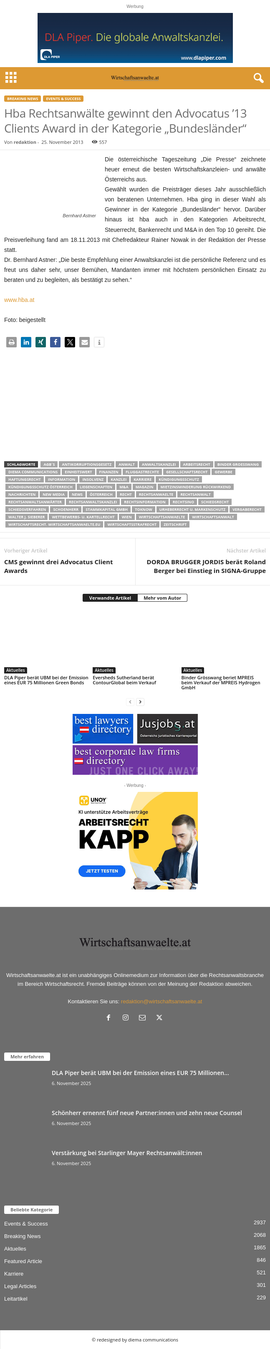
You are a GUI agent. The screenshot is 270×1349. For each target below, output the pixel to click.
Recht (126, 494)
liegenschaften (96, 487)
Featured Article (23, 1261)
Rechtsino (183, 502)
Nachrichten (21, 494)
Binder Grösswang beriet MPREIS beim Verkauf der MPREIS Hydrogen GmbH (221, 682)
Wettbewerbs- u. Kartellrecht (83, 517)
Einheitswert (78, 472)
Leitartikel (16, 1299)
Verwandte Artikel (110, 598)
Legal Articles (20, 1286)
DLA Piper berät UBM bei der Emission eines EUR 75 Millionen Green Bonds (46, 680)
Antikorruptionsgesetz (86, 464)
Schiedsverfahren (27, 509)
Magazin (145, 487)
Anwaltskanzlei (159, 464)
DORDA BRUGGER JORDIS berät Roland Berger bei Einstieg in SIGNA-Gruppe (206, 566)
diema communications (33, 472)
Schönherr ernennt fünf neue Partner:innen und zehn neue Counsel (147, 1113)
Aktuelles (15, 670)
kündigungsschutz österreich (40, 487)
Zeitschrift (175, 524)
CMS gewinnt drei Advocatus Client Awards (58, 566)
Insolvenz (92, 479)
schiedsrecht (215, 502)
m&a (123, 487)
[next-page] (140, 701)
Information (62, 479)
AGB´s (49, 464)
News (77, 494)
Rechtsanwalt (195, 494)
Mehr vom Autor (162, 598)
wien (127, 517)
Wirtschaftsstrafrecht (131, 524)
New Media (54, 494)
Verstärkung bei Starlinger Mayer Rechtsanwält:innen (127, 1153)
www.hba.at (19, 299)
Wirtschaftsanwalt (213, 517)
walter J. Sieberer (26, 517)
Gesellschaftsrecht (186, 472)
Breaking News (22, 98)
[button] (11, 342)
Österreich (101, 494)
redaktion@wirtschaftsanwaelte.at (161, 1001)
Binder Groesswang (238, 464)
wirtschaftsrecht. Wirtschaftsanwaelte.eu (54, 524)
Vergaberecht (246, 509)
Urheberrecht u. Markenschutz (192, 509)
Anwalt (127, 464)
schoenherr (65, 509)
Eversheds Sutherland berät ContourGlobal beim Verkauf (124, 680)
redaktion (25, 142)
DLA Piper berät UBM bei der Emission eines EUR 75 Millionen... (140, 1073)
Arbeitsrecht (196, 464)
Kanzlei (118, 479)
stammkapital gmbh (107, 509)
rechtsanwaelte (156, 494)
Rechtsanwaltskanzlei (93, 502)
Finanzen (109, 472)
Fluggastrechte (142, 472)
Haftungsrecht (24, 479)
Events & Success (63, 98)
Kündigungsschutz (179, 479)
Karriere (142, 479)
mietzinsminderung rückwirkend (196, 487)
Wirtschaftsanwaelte (162, 517)
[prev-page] (130, 701)
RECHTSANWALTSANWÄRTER (35, 502)
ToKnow (143, 509)
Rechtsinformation (144, 502)
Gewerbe (223, 472)
